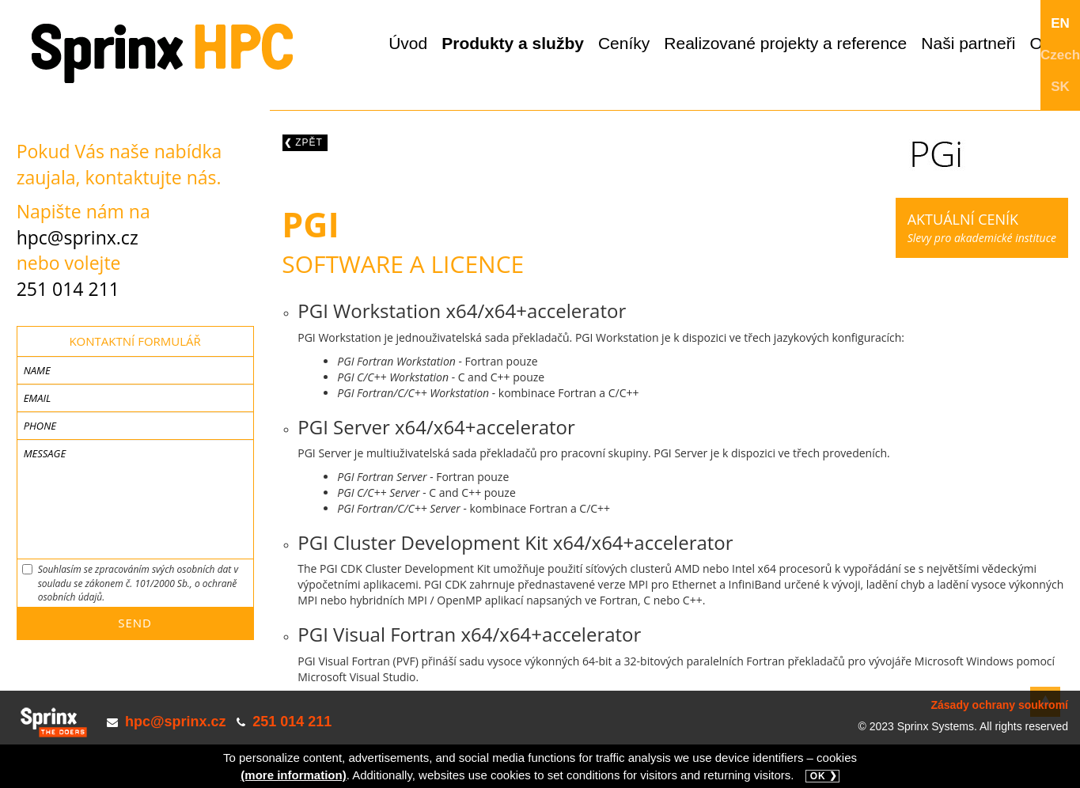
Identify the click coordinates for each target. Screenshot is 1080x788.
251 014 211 (68, 288)
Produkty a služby (512, 43)
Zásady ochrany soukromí (999, 705)
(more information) (293, 775)
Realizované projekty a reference (785, 43)
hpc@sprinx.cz (77, 237)
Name (37, 370)
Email (37, 398)
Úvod (407, 43)
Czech (1060, 55)
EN (1060, 23)
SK (1060, 86)
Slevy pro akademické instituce (982, 227)
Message (45, 453)
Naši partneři (968, 43)
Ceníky (624, 43)
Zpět (309, 142)
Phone (40, 426)
